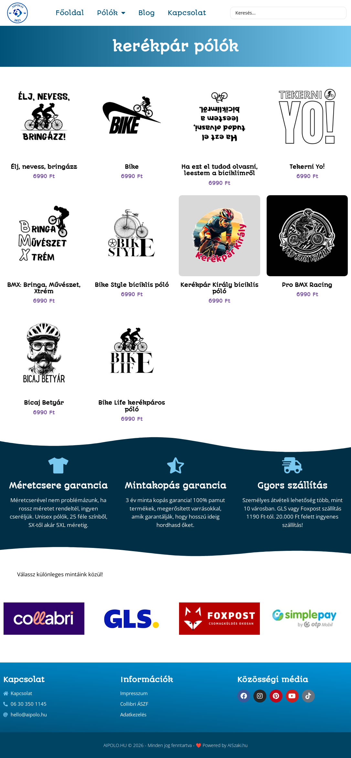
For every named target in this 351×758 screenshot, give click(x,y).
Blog (146, 13)
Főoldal (70, 13)
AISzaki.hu (238, 745)
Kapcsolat (187, 13)
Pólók (111, 13)
